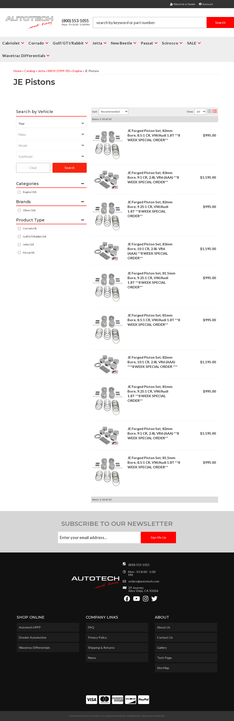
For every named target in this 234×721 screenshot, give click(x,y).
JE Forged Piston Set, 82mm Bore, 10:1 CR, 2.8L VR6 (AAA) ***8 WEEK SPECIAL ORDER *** (152, 362)
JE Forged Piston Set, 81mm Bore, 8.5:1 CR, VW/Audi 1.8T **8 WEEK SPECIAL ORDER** (153, 319)
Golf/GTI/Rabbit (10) (34, 236)
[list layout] (215, 111)
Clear (33, 168)
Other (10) (29, 210)
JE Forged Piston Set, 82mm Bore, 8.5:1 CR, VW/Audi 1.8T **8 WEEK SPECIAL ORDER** (153, 135)
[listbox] (51, 123)
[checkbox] (19, 210)
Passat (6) (28, 252)
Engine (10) (29, 192)
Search (70, 168)
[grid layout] (209, 111)
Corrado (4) (30, 228)
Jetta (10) (28, 244)
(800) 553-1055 (139, 565)
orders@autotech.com (143, 581)
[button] (163, 22)
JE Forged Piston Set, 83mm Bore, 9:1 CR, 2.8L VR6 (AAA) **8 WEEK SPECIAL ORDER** (153, 177)
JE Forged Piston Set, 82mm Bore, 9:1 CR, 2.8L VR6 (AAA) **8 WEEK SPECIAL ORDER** (153, 433)
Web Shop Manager (153, 716)
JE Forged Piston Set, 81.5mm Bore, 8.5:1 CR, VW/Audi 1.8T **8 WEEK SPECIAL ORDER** (153, 462)
